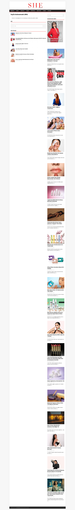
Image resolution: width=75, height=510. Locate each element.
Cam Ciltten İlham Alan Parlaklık (22, 48)
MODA (17, 10)
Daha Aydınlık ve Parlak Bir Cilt (55, 381)
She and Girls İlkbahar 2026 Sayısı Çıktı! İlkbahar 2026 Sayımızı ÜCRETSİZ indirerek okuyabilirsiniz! (31, 39)
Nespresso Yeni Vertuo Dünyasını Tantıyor (23, 33)
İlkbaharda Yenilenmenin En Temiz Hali (55, 245)
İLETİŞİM (49, 10)
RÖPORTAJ (33, 10)
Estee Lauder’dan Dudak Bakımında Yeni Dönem (25, 59)
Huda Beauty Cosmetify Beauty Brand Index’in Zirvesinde (55, 471)
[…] (51, 65)
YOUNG (44, 10)
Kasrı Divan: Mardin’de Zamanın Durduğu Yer (53, 426)
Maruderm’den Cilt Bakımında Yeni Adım (55, 290)
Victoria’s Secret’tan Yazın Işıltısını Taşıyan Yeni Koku (54, 223)
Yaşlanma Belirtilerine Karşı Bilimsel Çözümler (55, 200)
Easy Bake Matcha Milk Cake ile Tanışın (55, 335)
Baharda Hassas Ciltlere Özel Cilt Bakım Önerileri (55, 403)
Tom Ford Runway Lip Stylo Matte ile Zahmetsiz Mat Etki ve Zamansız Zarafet (55, 358)
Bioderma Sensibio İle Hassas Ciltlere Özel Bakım (25, 54)
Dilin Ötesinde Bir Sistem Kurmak (54, 448)
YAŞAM (27, 10)
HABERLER (12, 10)
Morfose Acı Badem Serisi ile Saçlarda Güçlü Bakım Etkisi (55, 313)
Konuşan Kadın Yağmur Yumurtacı (22, 43)
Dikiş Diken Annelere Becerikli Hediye (55, 267)
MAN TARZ (39, 10)
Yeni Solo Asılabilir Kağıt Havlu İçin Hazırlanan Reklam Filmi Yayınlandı (55, 494)
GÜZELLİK (22, 10)
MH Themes (18, 507)
